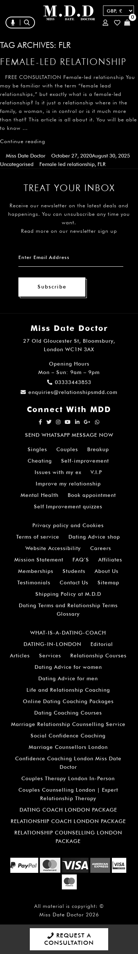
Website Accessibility (53, 548)
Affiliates (110, 560)
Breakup (98, 449)
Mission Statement (38, 560)
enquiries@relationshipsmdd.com (69, 392)
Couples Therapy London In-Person (68, 778)
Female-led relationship (63, 61)
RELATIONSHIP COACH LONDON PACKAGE (68, 821)
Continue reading (22, 141)
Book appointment (92, 495)
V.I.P (96, 472)
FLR (102, 164)
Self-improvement (85, 461)
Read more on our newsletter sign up (69, 231)
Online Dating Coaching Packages (68, 701)
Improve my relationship (68, 484)
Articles (20, 656)
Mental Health (40, 495)
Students (74, 571)
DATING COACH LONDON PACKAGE (68, 810)
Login (105, 23)
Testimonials (33, 582)
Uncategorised (16, 164)
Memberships (35, 571)
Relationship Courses (98, 656)
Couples (67, 449)
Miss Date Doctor (25, 156)
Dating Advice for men (68, 678)
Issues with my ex (58, 472)
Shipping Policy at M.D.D (68, 594)
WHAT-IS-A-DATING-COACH (68, 633)
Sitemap (108, 582)
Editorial (102, 644)
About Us (106, 571)
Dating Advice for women (68, 667)
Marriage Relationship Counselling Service (68, 724)
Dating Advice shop (94, 537)
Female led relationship (67, 164)
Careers (100, 548)
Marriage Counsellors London (68, 747)
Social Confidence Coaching (68, 736)
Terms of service (37, 537)
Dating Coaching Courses (68, 713)
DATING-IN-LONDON (52, 644)
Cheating (40, 461)
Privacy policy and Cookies (68, 525)
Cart (127, 23)
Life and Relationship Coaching (68, 690)
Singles (37, 449)
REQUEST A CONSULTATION (69, 939)
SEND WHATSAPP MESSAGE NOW (69, 435)
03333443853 (69, 382)
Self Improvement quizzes (68, 506)
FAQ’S (80, 560)
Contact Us (74, 582)
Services (50, 656)
